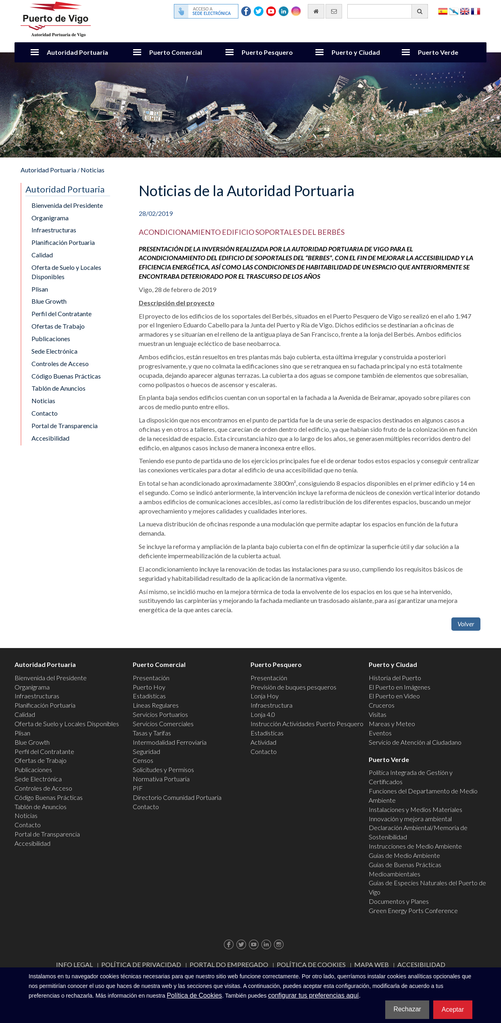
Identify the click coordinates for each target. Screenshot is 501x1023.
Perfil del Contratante (61, 313)
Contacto (44, 413)
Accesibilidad (50, 438)
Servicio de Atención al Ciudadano (415, 742)
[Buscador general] (387, 11)
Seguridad (146, 751)
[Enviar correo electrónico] (334, 11)
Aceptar (453, 1009)
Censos (143, 760)
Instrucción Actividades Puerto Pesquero (306, 723)
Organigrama (50, 218)
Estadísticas (149, 696)
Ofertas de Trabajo (58, 326)
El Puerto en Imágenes (399, 687)
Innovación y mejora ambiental (410, 818)
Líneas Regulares (156, 705)
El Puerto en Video (394, 696)
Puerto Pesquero (267, 52)
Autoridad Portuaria (77, 52)
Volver (465, 623)
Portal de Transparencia (64, 425)
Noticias (92, 170)
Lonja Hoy (264, 696)
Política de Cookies (311, 964)
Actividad (263, 742)
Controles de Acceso (60, 363)
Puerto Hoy (149, 687)
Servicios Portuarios (160, 714)
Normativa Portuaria (161, 779)
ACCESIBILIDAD (421, 964)
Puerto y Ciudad (356, 52)
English (465, 10)
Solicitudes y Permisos (163, 769)
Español (443, 10)
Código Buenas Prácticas (66, 376)
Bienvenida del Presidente (67, 205)
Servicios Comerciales (163, 723)
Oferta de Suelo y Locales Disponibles (66, 271)
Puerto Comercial (175, 52)
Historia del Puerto (395, 677)
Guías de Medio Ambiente (404, 855)
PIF (138, 788)
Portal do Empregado (229, 964)
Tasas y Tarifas (152, 733)
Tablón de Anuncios (58, 388)
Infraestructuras (53, 230)
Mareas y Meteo (392, 723)
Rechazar (407, 1009)
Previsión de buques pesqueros (293, 687)
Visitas (377, 714)
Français (475, 10)
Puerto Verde (438, 52)
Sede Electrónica (54, 351)
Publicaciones (50, 338)
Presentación (151, 677)
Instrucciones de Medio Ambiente (415, 846)
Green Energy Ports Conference (413, 910)
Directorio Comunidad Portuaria (177, 797)
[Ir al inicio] (316, 11)
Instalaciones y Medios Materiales (415, 809)
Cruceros (382, 705)
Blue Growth (49, 301)
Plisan (39, 289)
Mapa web (371, 964)
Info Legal (74, 964)
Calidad (42, 255)
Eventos (380, 733)
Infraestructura (271, 705)
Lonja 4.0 (262, 714)
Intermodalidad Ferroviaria (170, 742)
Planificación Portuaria (63, 242)
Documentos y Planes (399, 901)
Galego (454, 10)
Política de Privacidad (141, 964)
